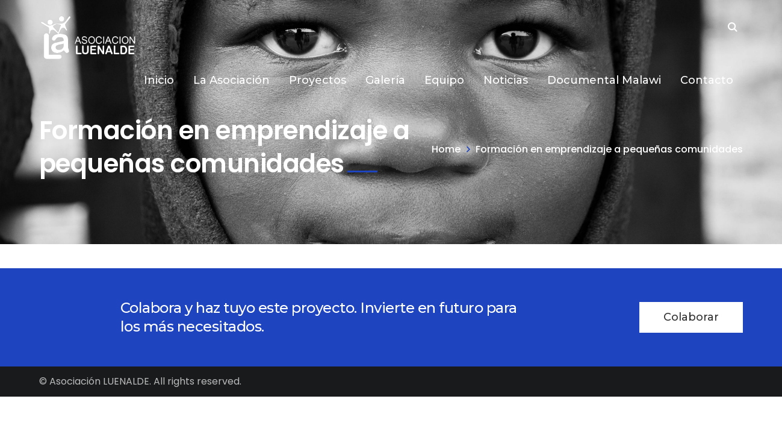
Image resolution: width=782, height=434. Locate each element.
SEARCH (732, 28)
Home (446, 149)
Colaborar (691, 317)
